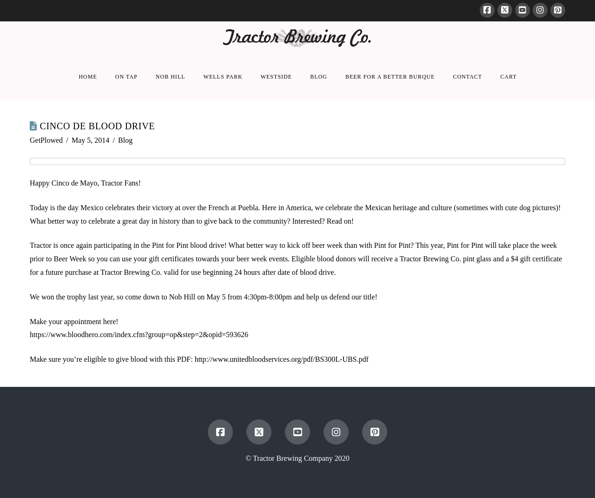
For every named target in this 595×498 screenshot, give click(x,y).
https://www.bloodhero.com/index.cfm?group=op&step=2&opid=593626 (139, 335)
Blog (125, 140)
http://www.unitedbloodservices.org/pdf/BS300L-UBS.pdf (282, 359)
